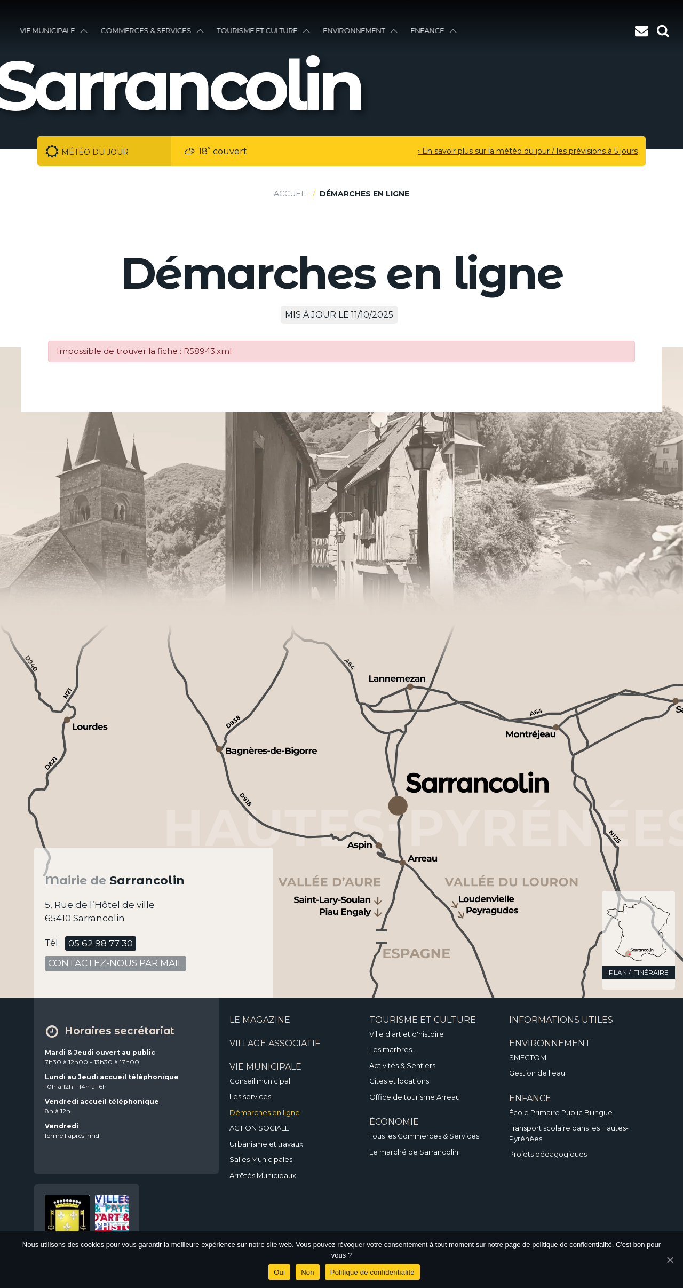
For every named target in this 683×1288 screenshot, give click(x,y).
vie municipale (55, 30)
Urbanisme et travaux (266, 1144)
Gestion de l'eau (537, 1073)
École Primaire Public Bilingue (561, 1112)
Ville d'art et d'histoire (406, 1034)
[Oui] (669, 1259)
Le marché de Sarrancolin (413, 1152)
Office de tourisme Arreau (414, 1097)
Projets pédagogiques (548, 1154)
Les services (250, 1096)
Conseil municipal (259, 1081)
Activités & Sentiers (402, 1065)
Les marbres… (393, 1049)
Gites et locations (399, 1081)
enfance (435, 30)
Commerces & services (153, 30)
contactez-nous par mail (115, 963)
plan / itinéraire (639, 972)
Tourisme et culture (265, 30)
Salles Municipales (260, 1159)
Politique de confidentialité (372, 1272)
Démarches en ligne (264, 1112)
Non (307, 1272)
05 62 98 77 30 (100, 943)
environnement (361, 30)
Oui (279, 1272)
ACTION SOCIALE (259, 1128)
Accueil (291, 194)
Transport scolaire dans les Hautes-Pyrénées (569, 1133)
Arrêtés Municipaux (262, 1175)
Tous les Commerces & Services (424, 1136)
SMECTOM (527, 1057)
